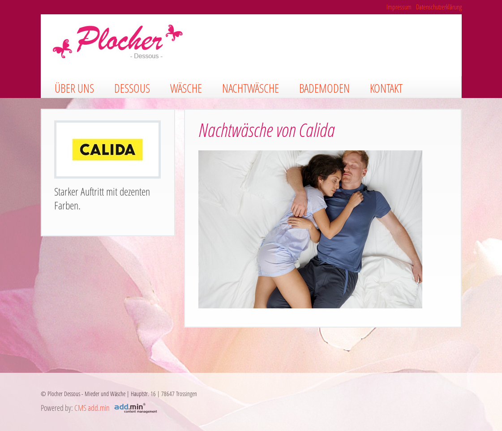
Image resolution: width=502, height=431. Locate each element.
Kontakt (386, 88)
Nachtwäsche (250, 88)
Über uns (74, 88)
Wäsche (186, 88)
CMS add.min (92, 407)
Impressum (399, 6)
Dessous (132, 88)
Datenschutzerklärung (439, 6)
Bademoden (324, 88)
